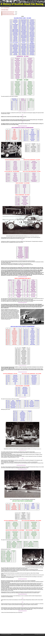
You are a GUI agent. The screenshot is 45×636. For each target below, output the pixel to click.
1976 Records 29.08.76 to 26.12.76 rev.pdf (8, 14)
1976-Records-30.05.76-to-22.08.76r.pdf (8, 13)
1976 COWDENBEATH (6, 7)
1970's (2, 7)
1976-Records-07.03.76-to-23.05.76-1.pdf (8, 11)
